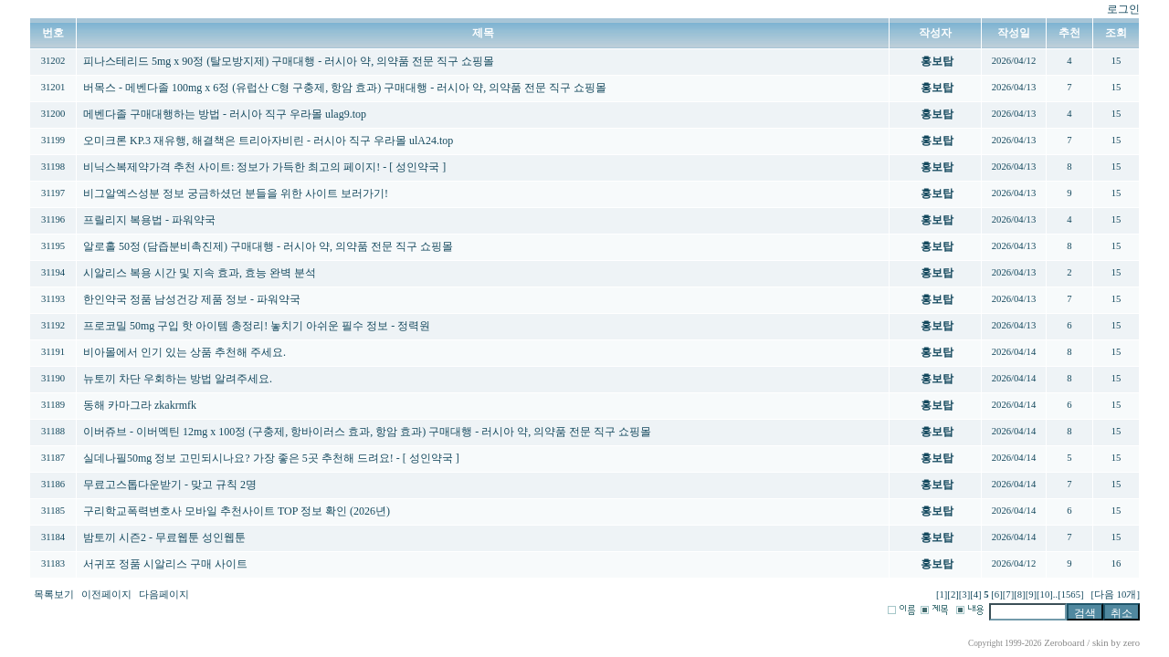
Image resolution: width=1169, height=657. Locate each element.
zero (1131, 643)
